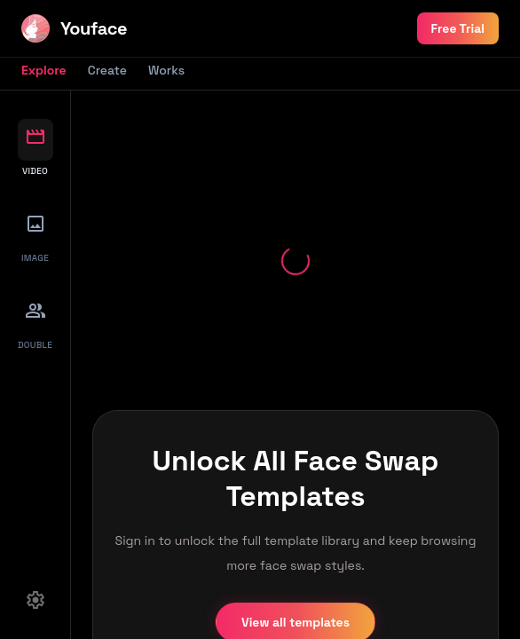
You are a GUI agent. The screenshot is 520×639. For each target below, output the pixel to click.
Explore (44, 70)
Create (107, 70)
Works (166, 70)
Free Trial (458, 28)
